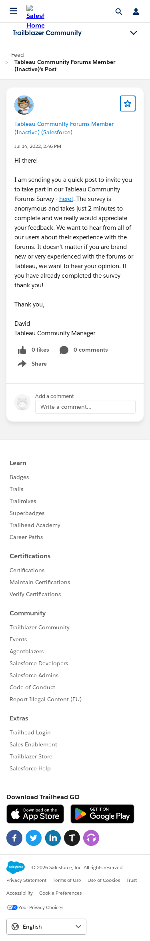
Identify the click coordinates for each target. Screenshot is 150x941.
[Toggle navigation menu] (133, 33)
